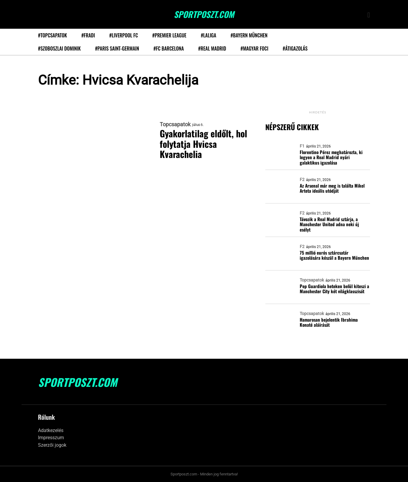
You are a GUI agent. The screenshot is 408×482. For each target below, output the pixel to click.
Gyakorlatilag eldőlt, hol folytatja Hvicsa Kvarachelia (203, 143)
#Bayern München (249, 35)
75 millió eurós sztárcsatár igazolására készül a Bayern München (334, 255)
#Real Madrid (212, 48)
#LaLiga (208, 35)
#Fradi (88, 35)
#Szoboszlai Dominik (59, 48)
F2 (302, 179)
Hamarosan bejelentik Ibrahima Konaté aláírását (329, 322)
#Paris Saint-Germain (117, 48)
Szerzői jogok (52, 445)
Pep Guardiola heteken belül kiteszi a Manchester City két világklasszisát (334, 289)
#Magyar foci (254, 48)
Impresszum (51, 437)
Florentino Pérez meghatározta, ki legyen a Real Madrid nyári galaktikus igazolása (331, 157)
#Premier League (169, 35)
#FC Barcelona (168, 48)
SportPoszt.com (204, 14)
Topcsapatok (175, 124)
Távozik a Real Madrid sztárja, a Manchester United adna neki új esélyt (329, 224)
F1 (302, 146)
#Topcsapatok (52, 35)
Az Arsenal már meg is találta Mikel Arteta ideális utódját (332, 188)
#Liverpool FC (123, 35)
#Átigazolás (295, 48)
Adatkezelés (50, 430)
